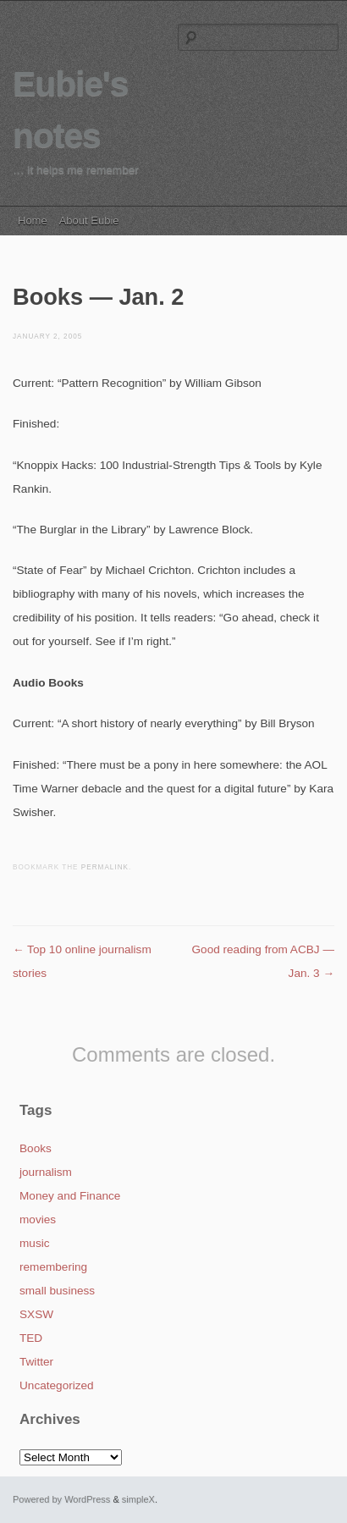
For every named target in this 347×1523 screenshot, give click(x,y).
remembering (53, 1267)
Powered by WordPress (61, 1499)
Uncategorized (56, 1385)
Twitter (36, 1361)
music (34, 1243)
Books (35, 1148)
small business (57, 1290)
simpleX (138, 1499)
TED (30, 1338)
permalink (105, 867)
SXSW (36, 1314)
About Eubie (89, 220)
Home (32, 220)
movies (37, 1219)
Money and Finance (69, 1195)
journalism (45, 1172)
